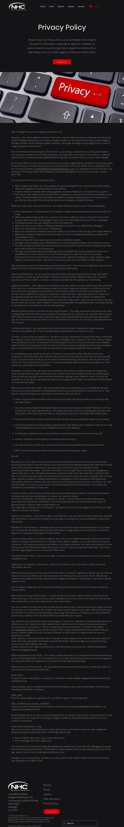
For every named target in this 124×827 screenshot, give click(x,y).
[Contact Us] (62, 61)
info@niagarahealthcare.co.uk (50, 752)
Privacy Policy (50, 803)
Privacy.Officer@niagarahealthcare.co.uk (54, 168)
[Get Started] (51, 811)
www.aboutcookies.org (26, 629)
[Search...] (79, 823)
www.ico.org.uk (29, 649)
